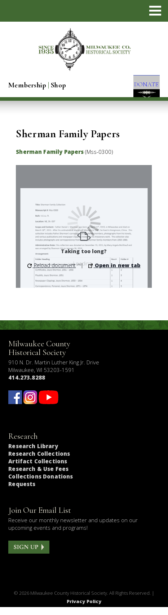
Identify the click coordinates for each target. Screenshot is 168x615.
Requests (21, 491)
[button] (155, 11)
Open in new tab (114, 273)
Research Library (33, 454)
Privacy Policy (84, 609)
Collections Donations (40, 484)
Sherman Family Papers (50, 159)
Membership (27, 85)
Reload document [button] (51, 273)
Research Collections (39, 461)
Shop (58, 85)
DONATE (142, 87)
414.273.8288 (26, 385)
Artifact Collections (37, 469)
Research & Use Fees (38, 476)
